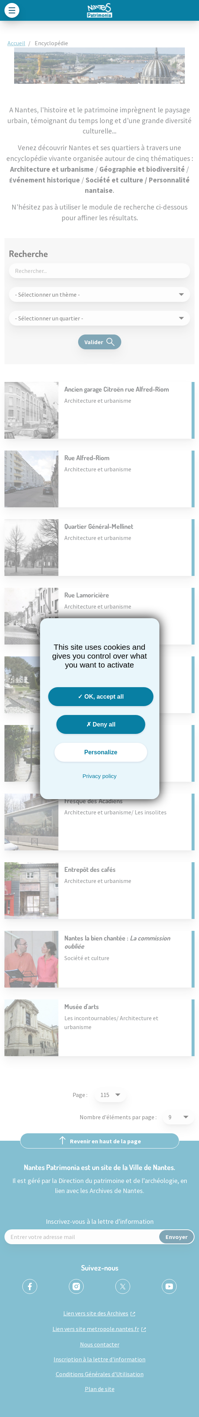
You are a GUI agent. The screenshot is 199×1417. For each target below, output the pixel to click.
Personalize (101, 752)
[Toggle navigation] (11, 10)
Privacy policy (100, 776)
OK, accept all (100, 696)
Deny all (101, 724)
